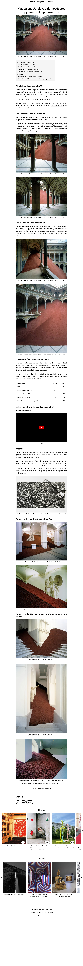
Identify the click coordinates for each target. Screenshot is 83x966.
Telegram (39, 912)
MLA (23, 802)
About (32, 2)
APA (18, 802)
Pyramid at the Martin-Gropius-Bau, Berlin (30, 76)
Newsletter (46, 912)
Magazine (41, 2)
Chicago (29, 802)
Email (51, 912)
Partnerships (41, 916)
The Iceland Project (57, 106)
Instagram (33, 912)
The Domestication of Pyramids (27, 64)
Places (50, 2)
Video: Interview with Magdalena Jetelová (30, 71)
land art (34, 92)
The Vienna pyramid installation (27, 67)
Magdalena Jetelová (39, 90)
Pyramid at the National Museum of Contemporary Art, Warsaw (36, 79)
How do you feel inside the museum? (28, 69)
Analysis (20, 74)
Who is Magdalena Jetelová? (26, 62)
